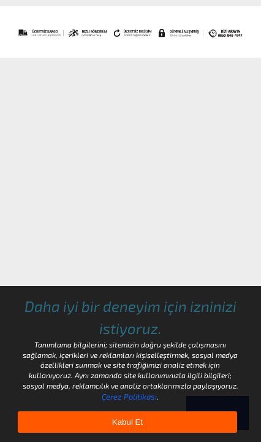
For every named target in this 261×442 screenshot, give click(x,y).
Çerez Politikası (129, 396)
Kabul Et (127, 422)
